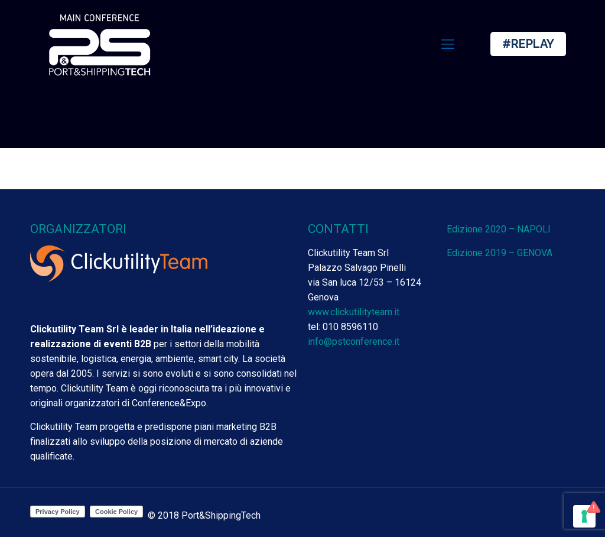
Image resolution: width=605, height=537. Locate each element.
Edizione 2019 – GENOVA (499, 252)
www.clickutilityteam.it (353, 312)
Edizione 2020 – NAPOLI (499, 229)
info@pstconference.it (353, 341)
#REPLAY (528, 44)
